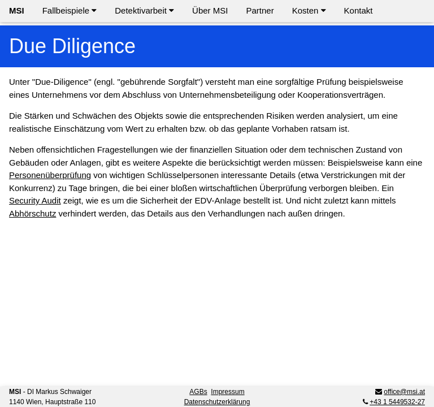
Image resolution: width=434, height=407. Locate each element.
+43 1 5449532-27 (397, 402)
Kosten (309, 10)
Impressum (227, 392)
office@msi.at (404, 392)
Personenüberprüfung (50, 175)
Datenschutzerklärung (217, 402)
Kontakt (358, 10)
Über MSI (210, 10)
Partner (260, 10)
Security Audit (35, 200)
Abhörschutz (32, 213)
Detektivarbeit (144, 10)
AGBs (198, 392)
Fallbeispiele (69, 10)
